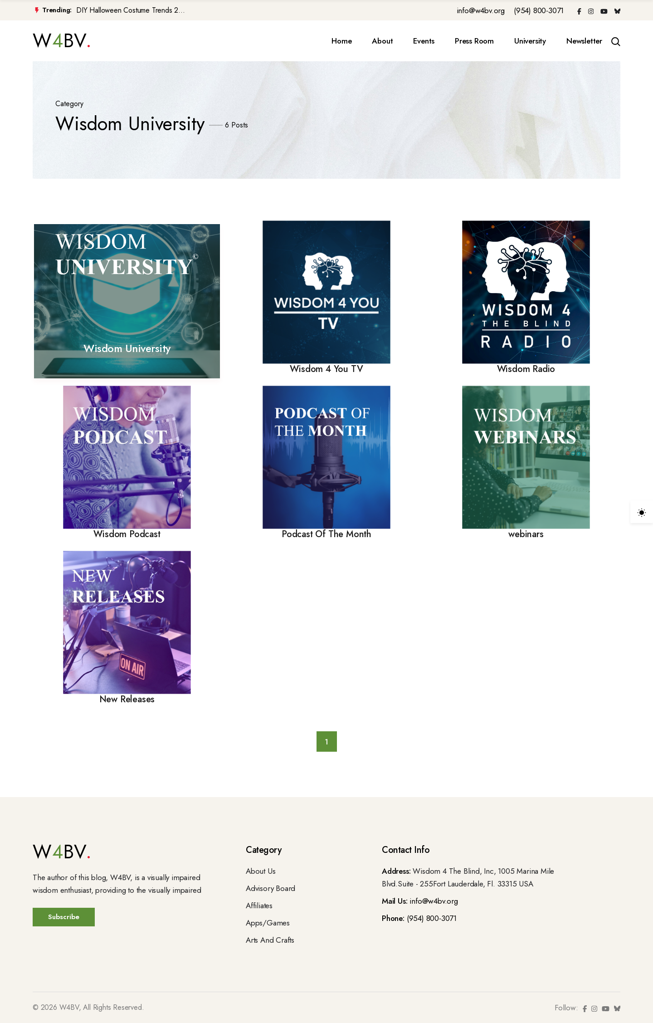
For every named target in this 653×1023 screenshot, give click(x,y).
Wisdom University (127, 348)
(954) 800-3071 (539, 10)
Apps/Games (268, 922)
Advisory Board (270, 888)
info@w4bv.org (481, 10)
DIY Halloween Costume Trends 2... (130, 10)
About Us (260, 871)
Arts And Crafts (270, 940)
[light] (641, 511)
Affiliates (259, 905)
